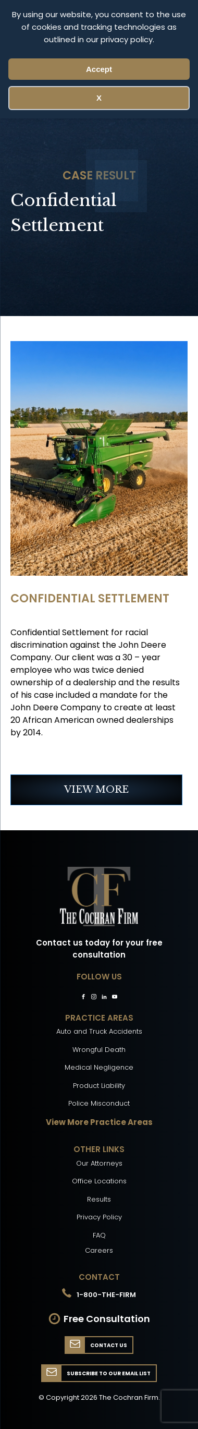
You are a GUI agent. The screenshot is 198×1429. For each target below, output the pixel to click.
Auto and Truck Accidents (99, 1031)
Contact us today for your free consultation (99, 948)
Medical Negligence (99, 1067)
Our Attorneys (99, 1163)
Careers (99, 1250)
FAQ (99, 1235)
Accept (99, 69)
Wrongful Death (99, 1050)
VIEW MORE (96, 789)
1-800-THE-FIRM (106, 1295)
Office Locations (99, 1181)
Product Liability (99, 1086)
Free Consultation (107, 1318)
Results (99, 1199)
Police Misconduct (99, 1103)
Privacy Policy (99, 1217)
